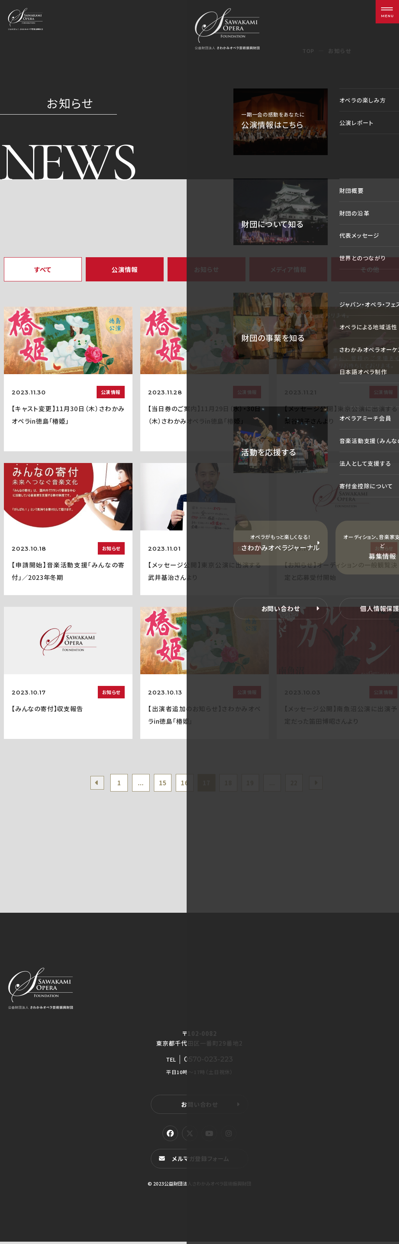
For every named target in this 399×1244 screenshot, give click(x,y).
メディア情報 (288, 269)
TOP (308, 51)
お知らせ (206, 269)
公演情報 (124, 269)
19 (254, 783)
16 (183, 783)
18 (230, 783)
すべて (42, 269)
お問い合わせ (199, 1106)
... (135, 783)
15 (159, 783)
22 (301, 783)
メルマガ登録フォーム (202, 1161)
